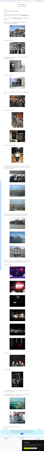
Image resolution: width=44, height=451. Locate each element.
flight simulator (15, 1)
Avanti (38, 428)
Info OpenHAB (6, 1)
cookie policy (39, 438)
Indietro (5, 428)
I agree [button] (25, 448)
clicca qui (17, 426)
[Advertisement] (36, 25)
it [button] (41, 1)
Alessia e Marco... (22, 5)
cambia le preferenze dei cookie (37, 439)
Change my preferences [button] (33, 448)
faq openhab (10, 1)
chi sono (3, 1)
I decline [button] (28, 448)
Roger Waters (24, 15)
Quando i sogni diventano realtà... (22, 6)
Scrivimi (22, 433)
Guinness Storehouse (17, 18)
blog (18, 1)
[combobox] (28, 1)
